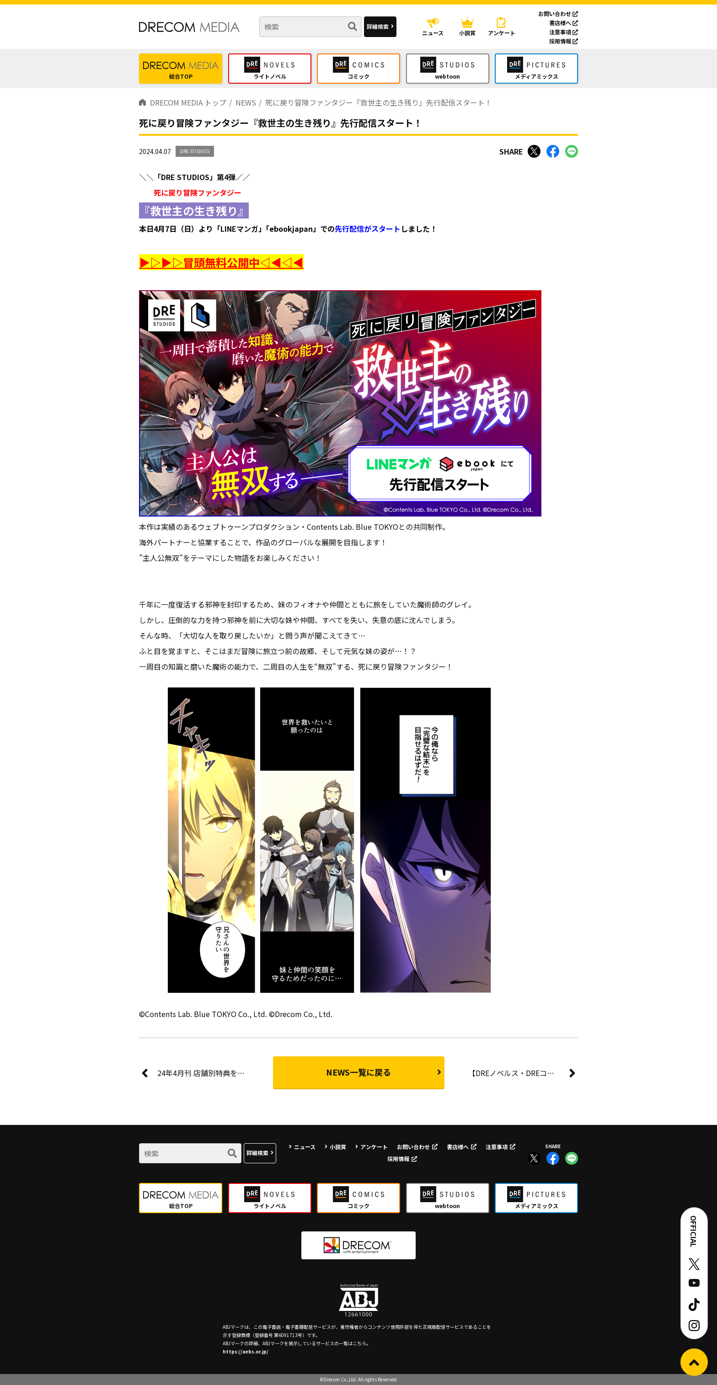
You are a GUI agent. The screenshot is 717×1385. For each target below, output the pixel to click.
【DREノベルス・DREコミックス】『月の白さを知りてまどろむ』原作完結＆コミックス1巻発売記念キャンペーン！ (523, 1073)
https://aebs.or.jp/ (245, 1351)
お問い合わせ (558, 13)
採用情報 (563, 41)
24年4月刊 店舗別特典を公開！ (203, 1073)
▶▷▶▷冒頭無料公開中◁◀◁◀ (221, 262)
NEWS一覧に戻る (358, 1072)
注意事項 (563, 32)
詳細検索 (378, 26)
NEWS (245, 102)
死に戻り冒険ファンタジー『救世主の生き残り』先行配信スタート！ (378, 102)
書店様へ (563, 23)
